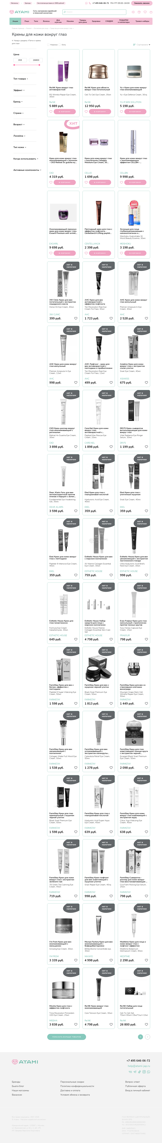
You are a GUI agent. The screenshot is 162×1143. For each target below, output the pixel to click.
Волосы (46, 21)
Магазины (14, 3)
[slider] (14, 65)
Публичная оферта (135, 1086)
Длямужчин (58, 21)
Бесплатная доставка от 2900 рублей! (50, 3)
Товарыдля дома (83, 21)
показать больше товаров (66, 1037)
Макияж (70, 21)
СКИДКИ (109, 21)
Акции (15, 21)
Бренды (28, 3)
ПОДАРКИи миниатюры (124, 21)
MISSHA (53, 1020)
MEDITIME (125, 956)
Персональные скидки (72, 1081)
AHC (87, 314)
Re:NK (52, 102)
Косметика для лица (41, 28)
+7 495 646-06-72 (99, 3)
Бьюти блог (18, 1086)
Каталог (29, 28)
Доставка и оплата (70, 1090)
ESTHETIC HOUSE (93, 571)
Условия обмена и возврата (75, 1094)
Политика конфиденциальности (77, 1086)
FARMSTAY (54, 699)
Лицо (26, 21)
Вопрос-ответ (132, 1081)
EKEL (87, 507)
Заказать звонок (141, 3)
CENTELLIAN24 (92, 243)
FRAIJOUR (125, 635)
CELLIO (88, 173)
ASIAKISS (124, 378)
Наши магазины (20, 1090)
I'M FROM (54, 956)
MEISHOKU (125, 243)
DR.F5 (123, 442)
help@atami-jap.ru (139, 1066)
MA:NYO (89, 956)
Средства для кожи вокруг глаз (61, 28)
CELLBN (124, 173)
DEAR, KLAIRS (56, 507)
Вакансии (17, 1094)
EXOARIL (53, 243)
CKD (51, 173)
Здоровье (96, 21)
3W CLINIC (54, 314)
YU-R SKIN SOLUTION (130, 102)
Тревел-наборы (142, 21)
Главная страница (18, 28)
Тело (36, 21)
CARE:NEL (90, 442)
